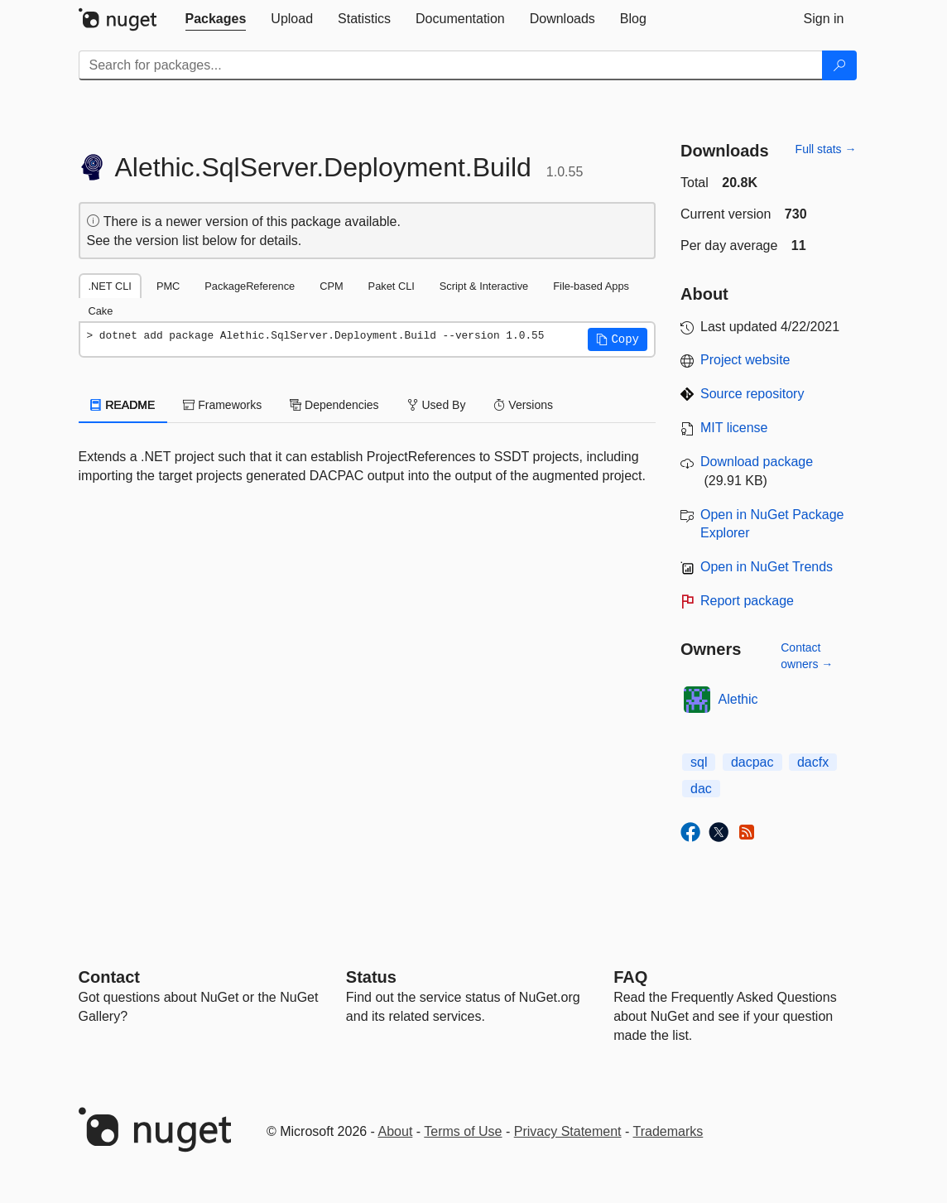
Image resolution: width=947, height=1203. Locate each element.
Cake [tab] (101, 311)
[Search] (839, 65)
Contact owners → (807, 656)
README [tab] (123, 405)
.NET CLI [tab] (110, 286)
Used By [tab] (436, 405)
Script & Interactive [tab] (484, 286)
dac (701, 789)
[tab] (216, 19)
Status (371, 977)
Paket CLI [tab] (391, 286)
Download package (756, 462)
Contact (109, 977)
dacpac (752, 762)
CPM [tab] (331, 286)
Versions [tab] (523, 405)
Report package (747, 601)
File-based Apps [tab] (591, 286)
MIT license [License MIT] (734, 428)
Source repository (752, 394)
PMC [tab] (168, 286)
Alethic (738, 699)
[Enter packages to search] (451, 65)
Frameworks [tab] (222, 405)
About (395, 1131)
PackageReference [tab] (249, 286)
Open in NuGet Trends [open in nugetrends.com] (766, 567)
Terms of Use (463, 1131)
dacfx (813, 762)
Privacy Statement (568, 1131)
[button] (617, 339)
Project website (745, 360)
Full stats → (826, 149)
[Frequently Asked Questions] (630, 977)
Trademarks (668, 1131)
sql (698, 762)
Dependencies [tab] (334, 405)
